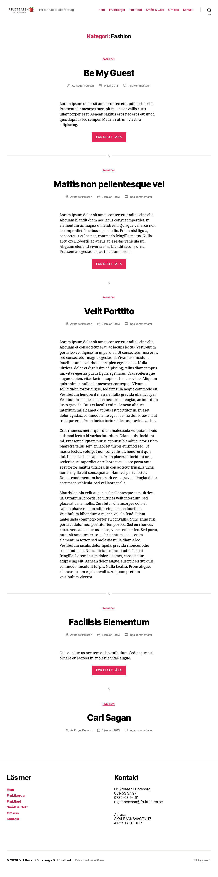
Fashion (109, 64)
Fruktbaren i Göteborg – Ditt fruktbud (45, 867)
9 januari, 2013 (111, 202)
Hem (101, 12)
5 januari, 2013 (111, 737)
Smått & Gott (155, 12)
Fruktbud (135, 12)
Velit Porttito (109, 316)
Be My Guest (109, 77)
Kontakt (188, 12)
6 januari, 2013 (111, 641)
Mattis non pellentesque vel (109, 189)
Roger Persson (84, 91)
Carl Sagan (109, 724)
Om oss (173, 12)
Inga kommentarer (139, 91)
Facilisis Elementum (109, 628)
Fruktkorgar (117, 12)
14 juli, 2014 (110, 91)
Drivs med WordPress (91, 867)
